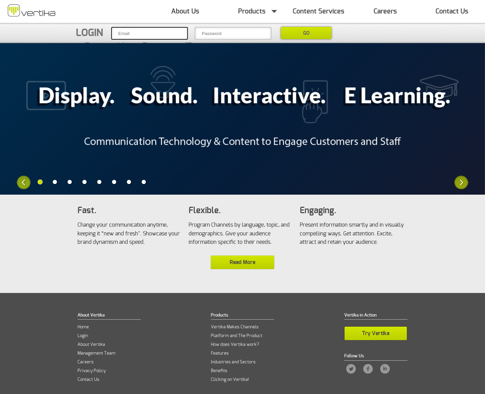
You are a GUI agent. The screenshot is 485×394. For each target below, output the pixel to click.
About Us (185, 11)
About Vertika (91, 344)
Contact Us (451, 11)
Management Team (96, 353)
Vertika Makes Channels (235, 327)
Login (89, 33)
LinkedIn (385, 369)
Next (461, 182)
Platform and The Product (236, 336)
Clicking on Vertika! (230, 379)
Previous (24, 182)
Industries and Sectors (233, 362)
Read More (242, 262)
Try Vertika (375, 333)
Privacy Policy (91, 371)
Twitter (351, 369)
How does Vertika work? (235, 344)
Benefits (219, 371)
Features (220, 353)
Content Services (318, 11)
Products (251, 11)
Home (31, 11)
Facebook (368, 369)
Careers (385, 11)
